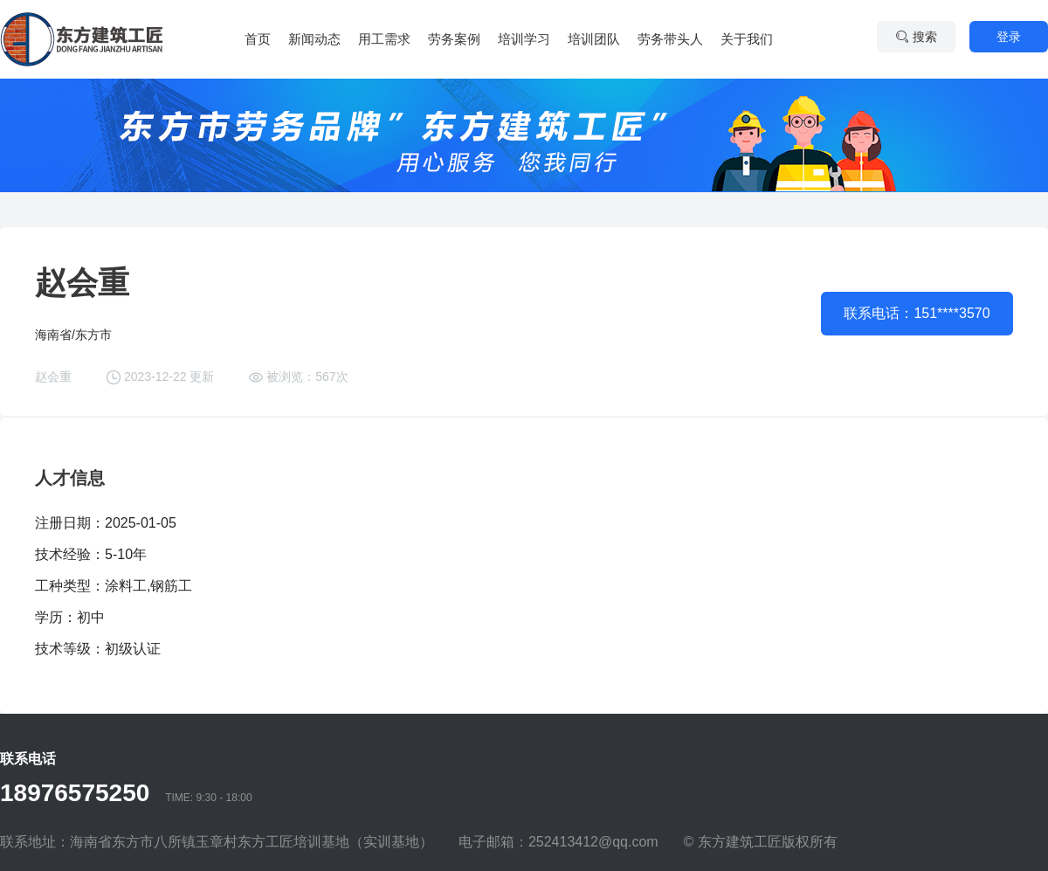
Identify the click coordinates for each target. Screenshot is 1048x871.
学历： (56, 617)
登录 (1008, 37)
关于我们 (746, 38)
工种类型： (70, 585)
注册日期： (70, 522)
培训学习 (524, 38)
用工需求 (384, 38)
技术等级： (70, 648)
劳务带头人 (670, 38)
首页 (258, 38)
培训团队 (594, 38)
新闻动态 (314, 38)
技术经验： (70, 554)
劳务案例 (454, 38)
